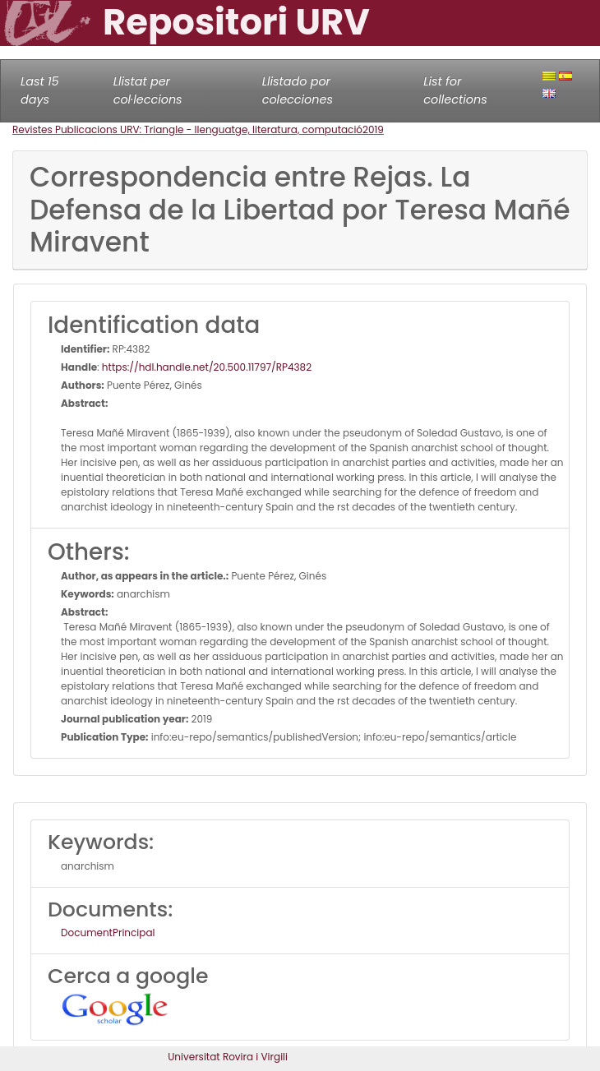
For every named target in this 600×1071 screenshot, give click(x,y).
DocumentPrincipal (108, 932)
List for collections (455, 90)
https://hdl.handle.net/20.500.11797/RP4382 (207, 367)
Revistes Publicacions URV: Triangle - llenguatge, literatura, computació (187, 129)
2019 (373, 129)
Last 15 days (40, 90)
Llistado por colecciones (297, 90)
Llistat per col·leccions (147, 90)
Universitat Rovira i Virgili (228, 1057)
